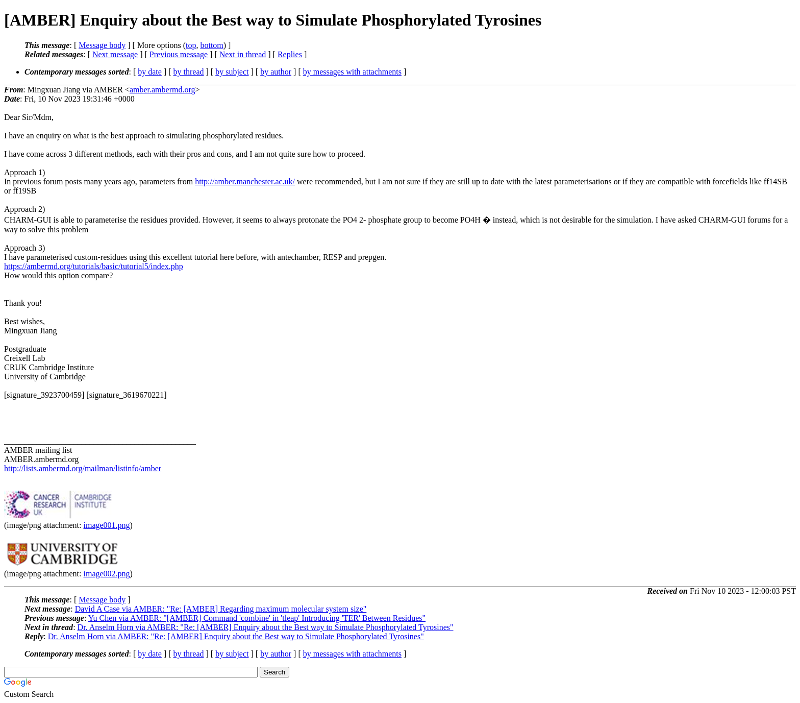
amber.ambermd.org (162, 89)
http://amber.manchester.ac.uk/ (245, 181)
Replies (290, 54)
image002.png (107, 573)
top (191, 45)
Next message (115, 54)
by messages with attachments (352, 71)
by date (150, 71)
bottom (211, 45)
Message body (102, 45)
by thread (188, 71)
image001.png (107, 525)
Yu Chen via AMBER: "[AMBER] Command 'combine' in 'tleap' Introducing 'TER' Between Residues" (257, 618)
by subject (231, 71)
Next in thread (242, 54)
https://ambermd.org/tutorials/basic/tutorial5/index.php (93, 266)
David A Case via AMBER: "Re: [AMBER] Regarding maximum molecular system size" (221, 608)
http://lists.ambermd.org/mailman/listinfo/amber (82, 468)
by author (275, 71)
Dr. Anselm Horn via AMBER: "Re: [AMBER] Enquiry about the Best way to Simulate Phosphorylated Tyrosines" (266, 627)
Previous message (178, 54)
